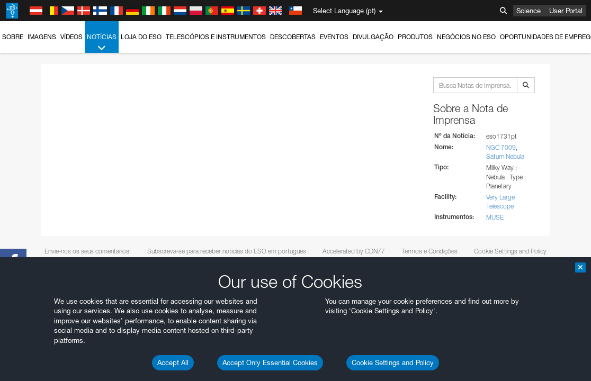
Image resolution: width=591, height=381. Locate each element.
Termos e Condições (429, 251)
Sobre (12, 37)
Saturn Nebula (505, 156)
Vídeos (71, 37)
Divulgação (373, 37)
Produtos (415, 37)
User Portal (566, 10)
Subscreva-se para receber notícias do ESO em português (226, 251)
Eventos (334, 37)
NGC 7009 (501, 147)
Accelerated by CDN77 (354, 251)
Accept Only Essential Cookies (270, 362)
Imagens (42, 37)
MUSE (495, 217)
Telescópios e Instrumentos (216, 37)
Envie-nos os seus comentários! (87, 251)
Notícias (102, 43)
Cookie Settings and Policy (393, 362)
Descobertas (293, 37)
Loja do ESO (141, 37)
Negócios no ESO (466, 37)
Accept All (173, 362)
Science (528, 10)
